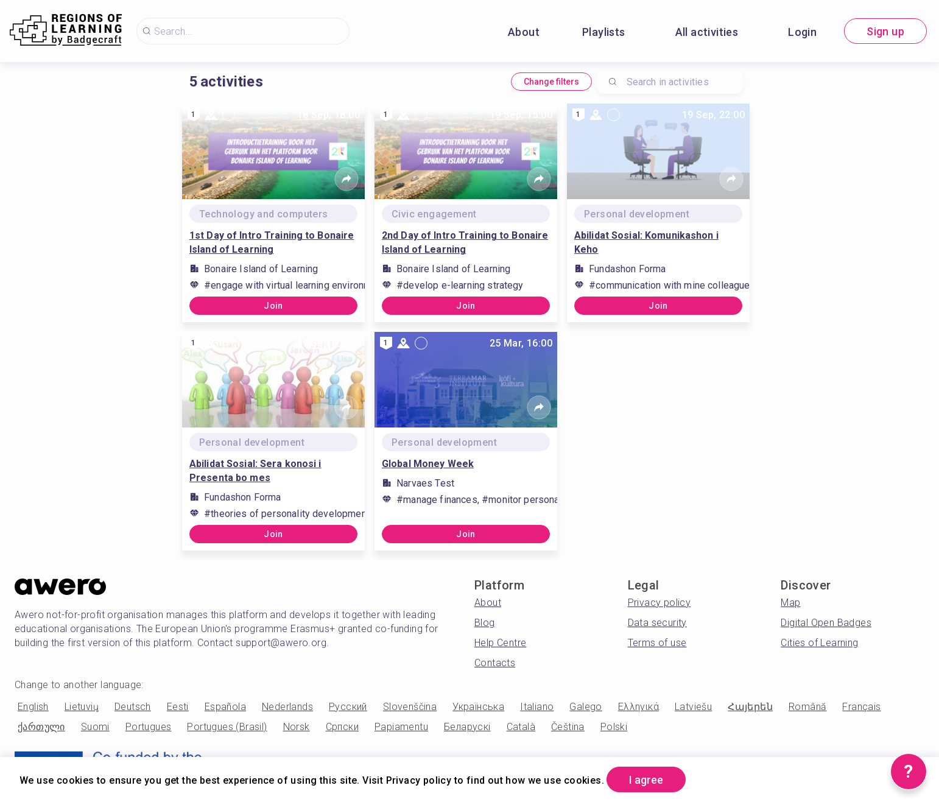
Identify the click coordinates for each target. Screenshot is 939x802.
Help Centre (500, 643)
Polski (613, 727)
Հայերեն (750, 706)
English (33, 706)
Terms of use (657, 643)
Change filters (551, 81)
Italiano (537, 706)
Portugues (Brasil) (227, 727)
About (524, 32)
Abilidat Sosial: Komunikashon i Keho (646, 242)
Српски (342, 727)
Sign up (885, 31)
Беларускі (467, 727)
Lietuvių (82, 706)
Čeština (568, 727)
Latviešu (693, 706)
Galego (585, 706)
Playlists (603, 32)
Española (225, 706)
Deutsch (132, 706)
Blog (484, 622)
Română (807, 706)
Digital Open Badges (826, 622)
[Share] (346, 179)
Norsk (296, 727)
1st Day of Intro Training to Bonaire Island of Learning (271, 242)
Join (273, 306)
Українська (478, 706)
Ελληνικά (638, 706)
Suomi (95, 727)
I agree (646, 779)
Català (521, 727)
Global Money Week (428, 464)
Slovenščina (410, 706)
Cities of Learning (819, 643)
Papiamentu (401, 727)
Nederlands (287, 706)
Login (802, 32)
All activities (707, 32)
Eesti (178, 706)
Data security (657, 622)
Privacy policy (659, 602)
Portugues (148, 727)
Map (790, 602)
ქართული (41, 727)
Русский (348, 706)
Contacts (494, 663)
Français (861, 706)
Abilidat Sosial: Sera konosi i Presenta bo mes (255, 471)
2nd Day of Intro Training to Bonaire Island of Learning (465, 242)
